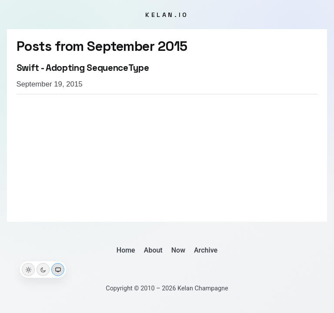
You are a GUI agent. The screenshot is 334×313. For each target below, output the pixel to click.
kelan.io (167, 15)
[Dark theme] (43, 269)
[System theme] (57, 269)
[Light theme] (28, 269)
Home (126, 250)
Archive (205, 250)
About (153, 250)
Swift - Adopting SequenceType (83, 67)
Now (178, 250)
